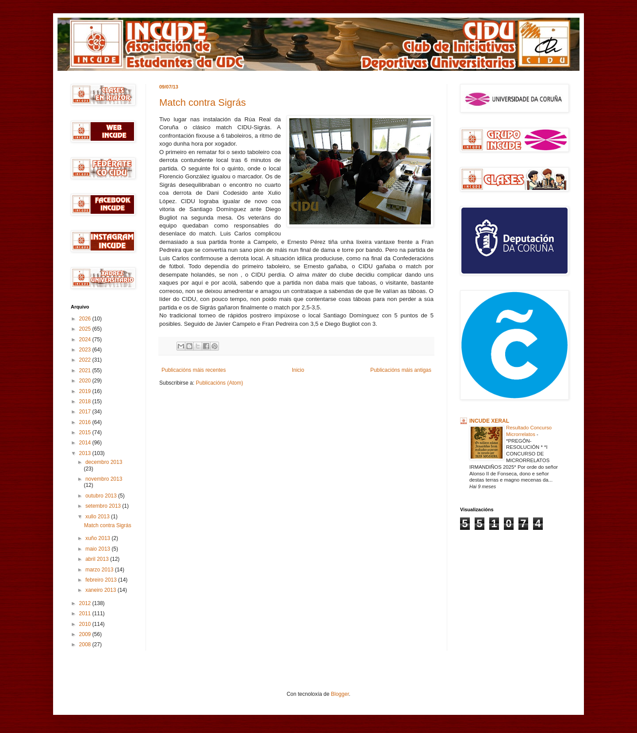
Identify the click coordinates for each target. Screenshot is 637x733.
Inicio (298, 370)
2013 (85, 453)
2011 (85, 613)
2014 (85, 443)
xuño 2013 (98, 538)
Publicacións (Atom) (219, 383)
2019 (85, 391)
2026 (85, 319)
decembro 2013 (103, 462)
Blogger (340, 694)
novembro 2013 (103, 479)
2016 (85, 422)
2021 (85, 370)
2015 (85, 432)
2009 (85, 634)
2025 (85, 329)
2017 (85, 412)
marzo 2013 (100, 570)
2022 (85, 360)
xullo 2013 (98, 516)
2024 (85, 339)
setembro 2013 (103, 506)
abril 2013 (97, 559)
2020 (85, 381)
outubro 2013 (101, 496)
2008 (85, 644)
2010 (85, 624)
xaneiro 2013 (101, 590)
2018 (85, 401)
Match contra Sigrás (202, 102)
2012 (85, 603)
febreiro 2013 (101, 580)
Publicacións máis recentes (193, 370)
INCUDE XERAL (489, 421)
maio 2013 (98, 549)
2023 (85, 350)
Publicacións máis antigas (400, 370)
